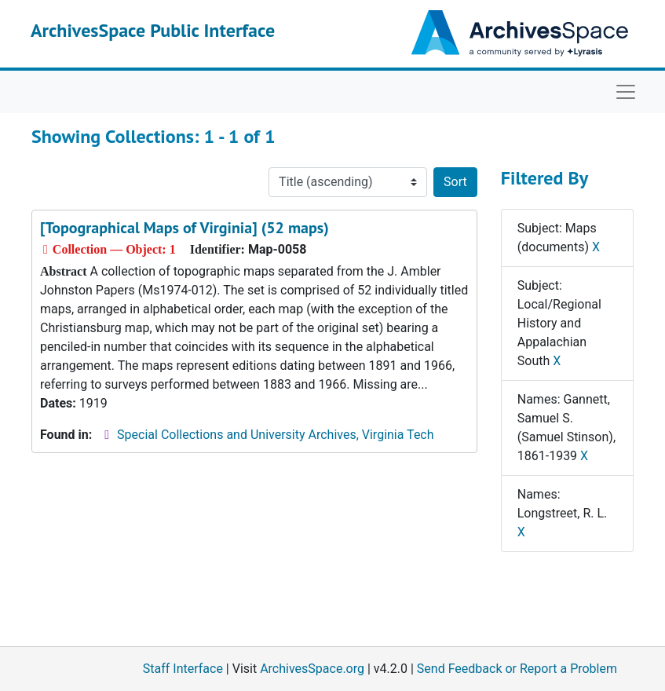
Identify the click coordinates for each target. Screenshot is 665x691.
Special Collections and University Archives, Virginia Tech (275, 434)
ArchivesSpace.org (312, 668)
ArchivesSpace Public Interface (153, 30)
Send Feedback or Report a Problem (517, 668)
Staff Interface (183, 668)
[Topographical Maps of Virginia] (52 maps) (184, 228)
